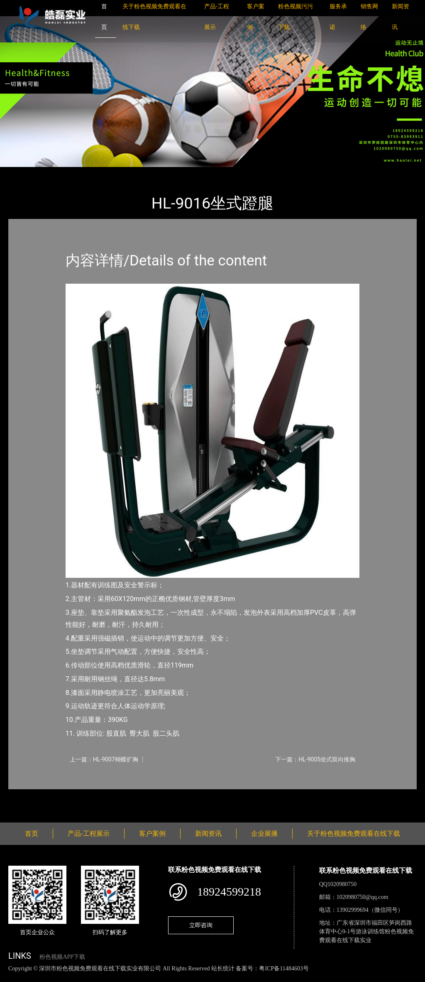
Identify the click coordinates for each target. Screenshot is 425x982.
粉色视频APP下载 (62, 957)
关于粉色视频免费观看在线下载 (353, 833)
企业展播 (264, 833)
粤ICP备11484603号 (283, 968)
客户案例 (152, 833)
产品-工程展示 (58, 172)
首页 (23, 172)
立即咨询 (200, 925)
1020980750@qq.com (362, 897)
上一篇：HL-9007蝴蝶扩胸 (104, 759)
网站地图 (12, 977)
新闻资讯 (208, 833)
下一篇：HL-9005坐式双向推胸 (315, 759)
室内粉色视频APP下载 (118, 172)
